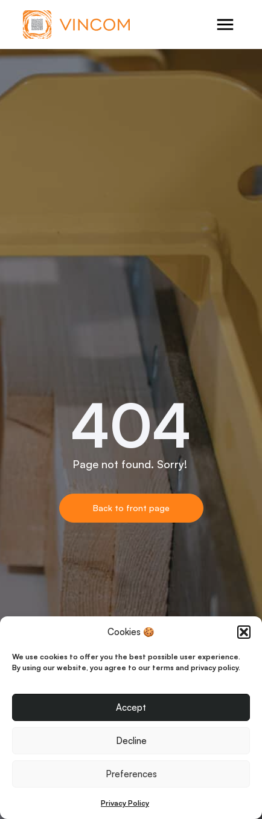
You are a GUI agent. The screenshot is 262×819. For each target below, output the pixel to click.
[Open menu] (225, 25)
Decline (131, 740)
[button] (244, 632)
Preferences (131, 774)
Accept (131, 707)
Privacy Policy (125, 803)
